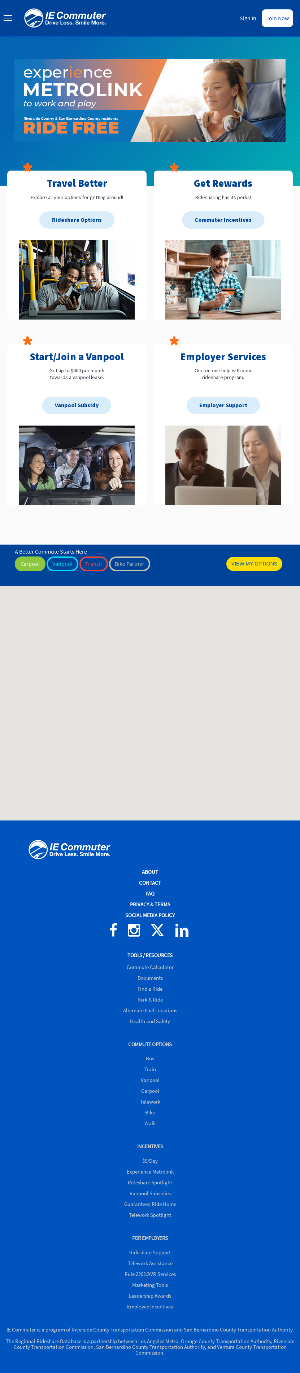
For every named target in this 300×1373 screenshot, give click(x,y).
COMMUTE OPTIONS (150, 1044)
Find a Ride (150, 988)
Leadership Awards (150, 1295)
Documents (150, 977)
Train (150, 1069)
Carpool (150, 1090)
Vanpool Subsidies (150, 1193)
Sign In (248, 18)
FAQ (150, 893)
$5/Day (150, 1160)
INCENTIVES (150, 1146)
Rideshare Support (150, 1252)
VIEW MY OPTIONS (254, 564)
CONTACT (150, 882)
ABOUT (150, 871)
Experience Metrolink (150, 1171)
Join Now (277, 18)
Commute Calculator (150, 967)
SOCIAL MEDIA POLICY (150, 915)
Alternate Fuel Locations (150, 1010)
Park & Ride (150, 999)
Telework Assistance (150, 1263)
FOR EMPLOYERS (150, 1238)
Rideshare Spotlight (150, 1182)
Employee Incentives (150, 1306)
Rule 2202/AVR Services (150, 1274)
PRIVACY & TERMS (150, 904)
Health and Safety (150, 1021)
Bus (150, 1058)
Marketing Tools (150, 1284)
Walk (150, 1123)
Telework (150, 1101)
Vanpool (150, 1080)
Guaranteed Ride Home (150, 1204)
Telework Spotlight (150, 1214)
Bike (150, 1112)
